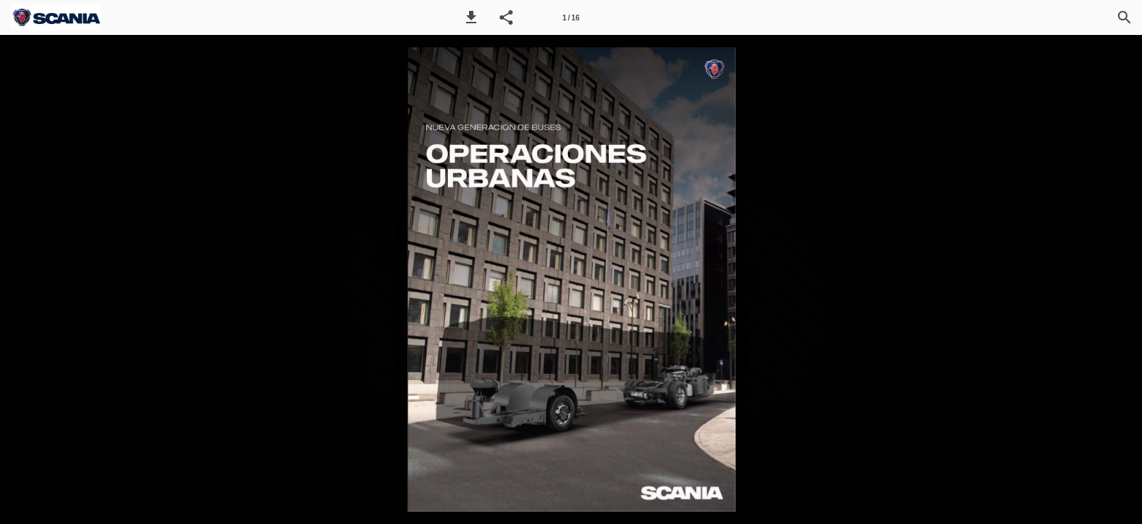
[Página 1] (571, 17)
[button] (471, 17)
